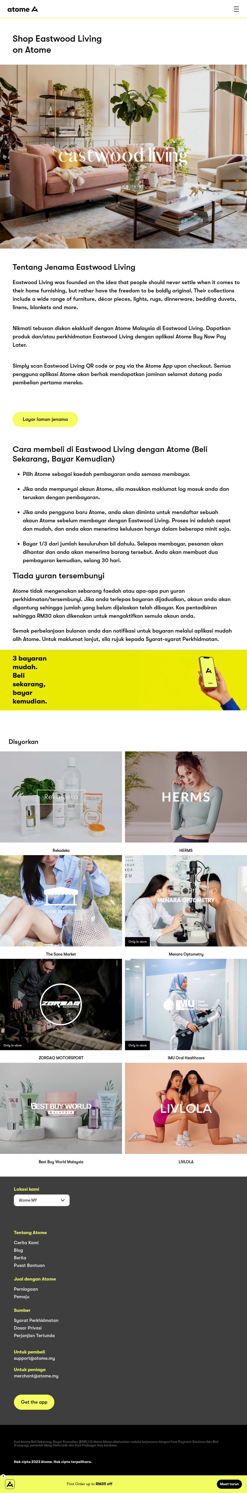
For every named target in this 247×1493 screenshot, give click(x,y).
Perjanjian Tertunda (34, 1335)
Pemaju (21, 1296)
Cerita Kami (26, 1242)
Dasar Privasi (28, 1328)
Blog (18, 1250)
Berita (20, 1257)
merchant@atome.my (36, 1375)
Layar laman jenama (45, 419)
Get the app (34, 1402)
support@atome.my (34, 1358)
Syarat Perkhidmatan (36, 1320)
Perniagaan (26, 1289)
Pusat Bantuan (29, 1265)
